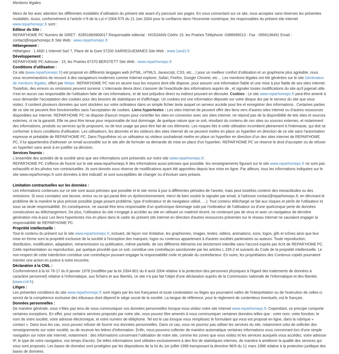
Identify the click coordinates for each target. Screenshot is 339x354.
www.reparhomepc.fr (30, 24)
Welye (69, 83)
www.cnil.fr (23, 282)
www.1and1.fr (178, 51)
